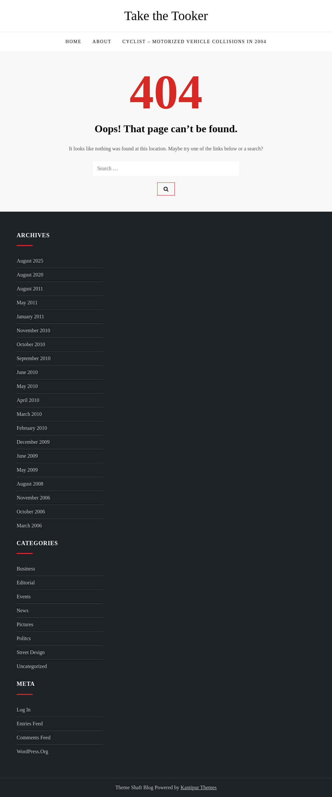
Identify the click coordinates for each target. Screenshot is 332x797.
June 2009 (27, 456)
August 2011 (30, 288)
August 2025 (30, 261)
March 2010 (29, 414)
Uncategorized (32, 666)
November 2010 (33, 330)
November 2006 (33, 497)
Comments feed (33, 737)
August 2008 (30, 483)
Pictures (25, 624)
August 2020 (30, 274)
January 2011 (30, 316)
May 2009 (27, 470)
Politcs (24, 638)
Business (26, 568)
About (101, 41)
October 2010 (31, 344)
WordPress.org (32, 751)
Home (73, 41)
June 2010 (27, 372)
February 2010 (32, 428)
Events (24, 596)
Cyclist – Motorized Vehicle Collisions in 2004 (195, 41)
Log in (23, 709)
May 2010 (27, 386)
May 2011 (27, 302)
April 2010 (28, 400)
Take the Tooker (166, 15)
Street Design (31, 652)
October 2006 (31, 511)
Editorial (26, 582)
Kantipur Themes (199, 787)
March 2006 (29, 525)
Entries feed (29, 723)
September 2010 (33, 358)
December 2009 (33, 442)
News (22, 610)
